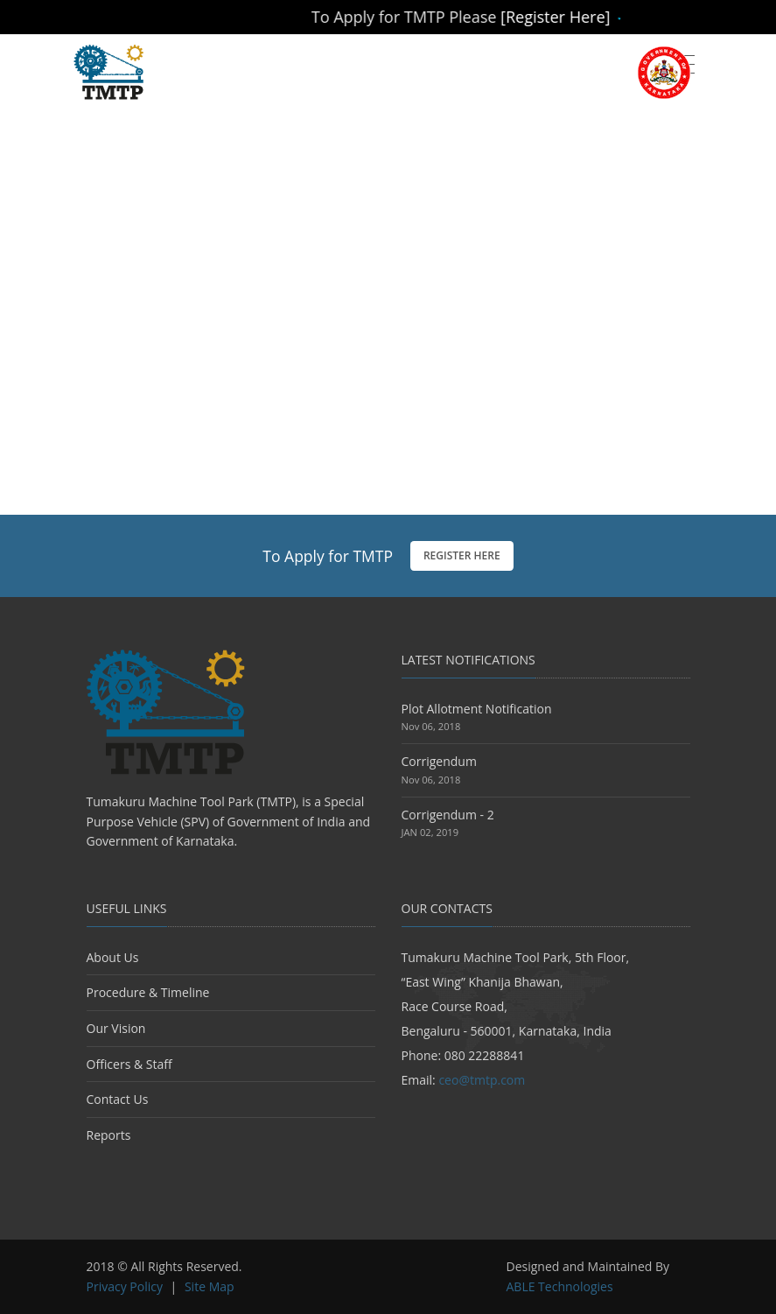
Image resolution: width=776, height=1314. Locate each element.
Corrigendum (439, 761)
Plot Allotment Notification (477, 708)
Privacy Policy (125, 1286)
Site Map (209, 1286)
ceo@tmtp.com (481, 1080)
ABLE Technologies (560, 1286)
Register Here (461, 555)
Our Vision (116, 1028)
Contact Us (118, 1099)
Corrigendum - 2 (448, 814)
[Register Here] (572, 16)
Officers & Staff (129, 1064)
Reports (109, 1135)
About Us (113, 957)
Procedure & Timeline (148, 992)
